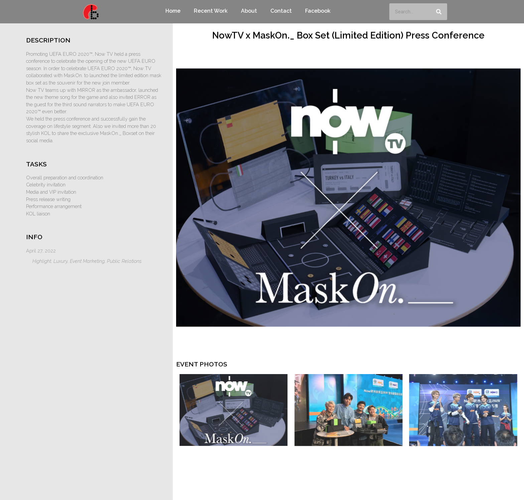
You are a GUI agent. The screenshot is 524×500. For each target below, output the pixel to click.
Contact (281, 11)
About (249, 11)
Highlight (41, 261)
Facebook (318, 11)
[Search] (438, 11)
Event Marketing (87, 261)
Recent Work (211, 11)
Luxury (60, 261)
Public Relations (124, 261)
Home (172, 11)
